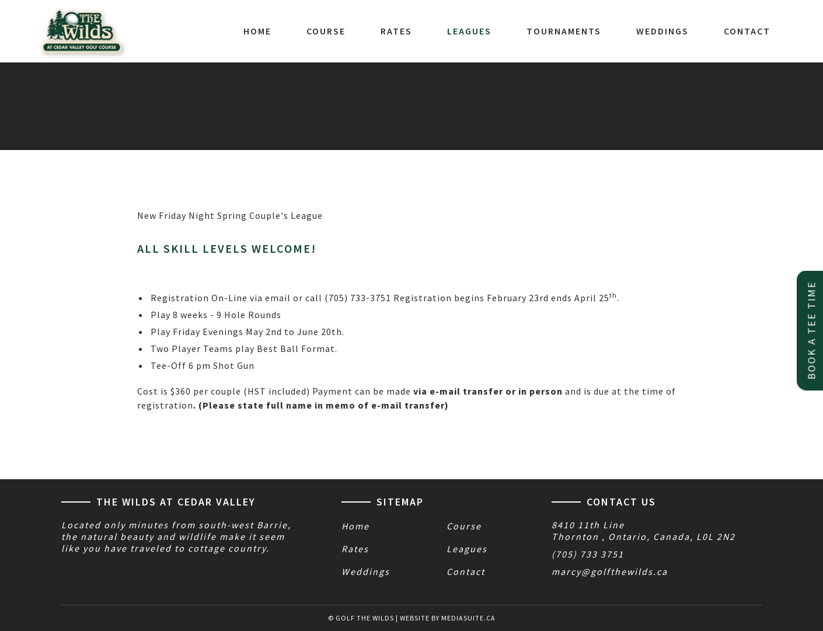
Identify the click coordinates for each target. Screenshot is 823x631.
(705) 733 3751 (588, 554)
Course (326, 31)
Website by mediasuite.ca (448, 617)
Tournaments (563, 31)
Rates (396, 31)
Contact (747, 31)
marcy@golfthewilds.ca (610, 571)
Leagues (469, 31)
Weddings (662, 31)
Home (257, 31)
